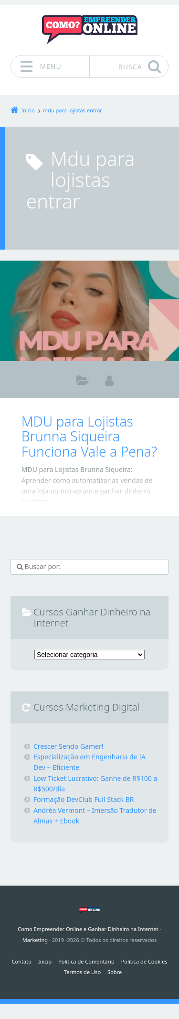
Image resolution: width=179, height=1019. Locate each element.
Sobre (114, 971)
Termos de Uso (82, 971)
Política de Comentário (86, 961)
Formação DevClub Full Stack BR (83, 799)
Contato (22, 961)
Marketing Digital (83, 382)
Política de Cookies (144, 961)
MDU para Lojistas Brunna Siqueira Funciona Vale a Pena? (89, 436)
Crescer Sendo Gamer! (68, 746)
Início (45, 961)
